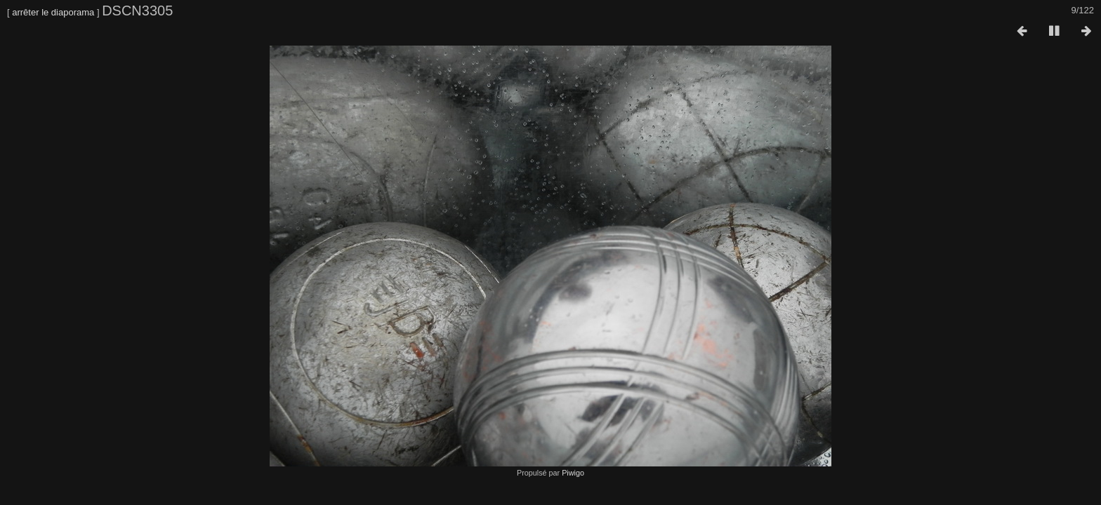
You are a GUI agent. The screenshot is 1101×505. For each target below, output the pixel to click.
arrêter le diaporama (53, 12)
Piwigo (573, 473)
